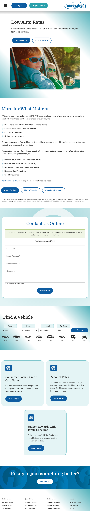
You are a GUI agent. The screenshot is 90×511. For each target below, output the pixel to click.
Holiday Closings (31, 502)
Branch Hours (7, 505)
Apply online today (10, 181)
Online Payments (53, 509)
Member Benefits (53, 502)
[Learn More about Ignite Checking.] (36, 448)
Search (80, 330)
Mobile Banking (53, 505)
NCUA (72, 509)
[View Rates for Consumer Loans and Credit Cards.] (13, 399)
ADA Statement (75, 502)
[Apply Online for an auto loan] (21, 40)
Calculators (6, 509)
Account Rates (7, 502)
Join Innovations (31, 505)
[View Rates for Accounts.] (58, 398)
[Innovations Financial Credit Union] (75, 5)
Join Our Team (30, 509)
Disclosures (74, 505)
